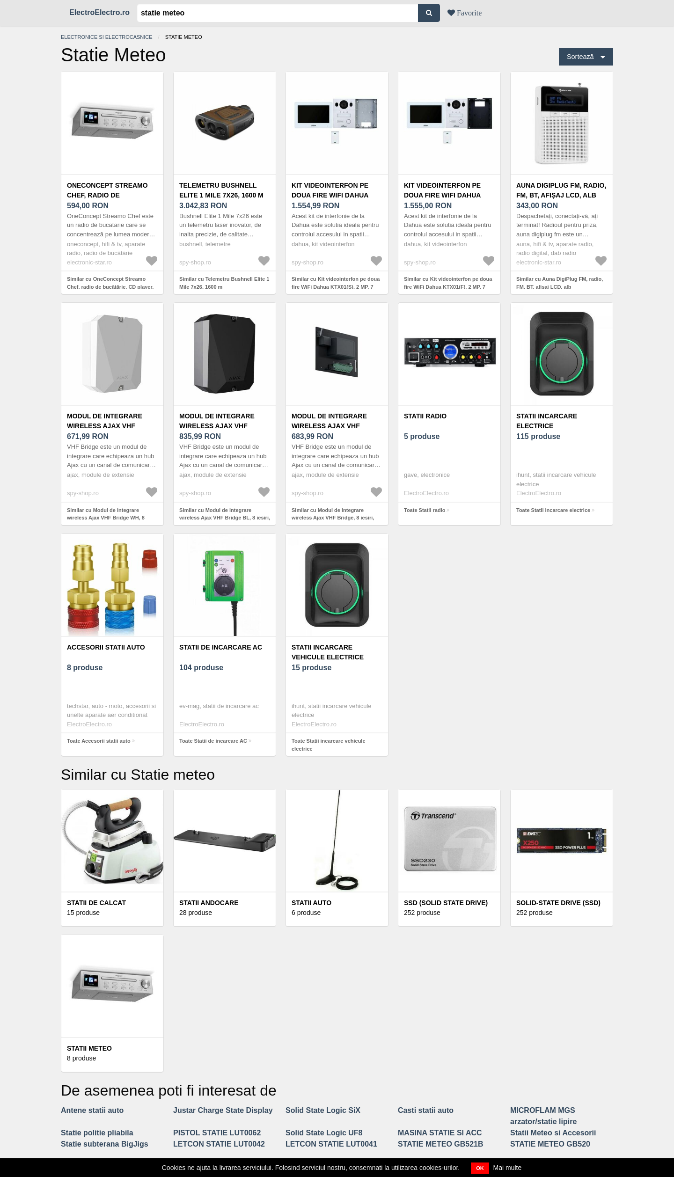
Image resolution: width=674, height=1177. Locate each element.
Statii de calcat (96, 903)
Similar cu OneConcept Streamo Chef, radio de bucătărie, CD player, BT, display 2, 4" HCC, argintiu (110, 286)
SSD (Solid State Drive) (446, 903)
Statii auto (311, 903)
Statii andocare (209, 903)
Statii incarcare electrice (546, 421)
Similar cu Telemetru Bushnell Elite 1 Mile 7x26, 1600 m (224, 283)
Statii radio (425, 416)
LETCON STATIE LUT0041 (331, 1144)
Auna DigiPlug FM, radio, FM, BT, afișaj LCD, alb (561, 190)
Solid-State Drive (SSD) (558, 903)
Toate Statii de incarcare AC (213, 741)
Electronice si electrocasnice (107, 37)
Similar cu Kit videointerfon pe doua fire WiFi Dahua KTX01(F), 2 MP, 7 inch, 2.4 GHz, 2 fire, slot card (448, 286)
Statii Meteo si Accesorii (553, 1133)
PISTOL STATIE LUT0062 (217, 1133)
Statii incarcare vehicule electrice (328, 652)
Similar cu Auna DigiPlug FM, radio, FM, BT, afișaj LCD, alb (559, 283)
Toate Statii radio (424, 510)
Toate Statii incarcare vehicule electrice (329, 745)
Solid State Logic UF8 (324, 1133)
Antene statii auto (92, 1110)
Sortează (580, 56)
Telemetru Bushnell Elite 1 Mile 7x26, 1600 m (221, 190)
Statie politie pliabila (97, 1133)
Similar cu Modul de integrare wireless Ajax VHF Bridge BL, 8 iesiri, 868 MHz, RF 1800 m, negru (224, 517)
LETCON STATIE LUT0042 (219, 1144)
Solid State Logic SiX (323, 1110)
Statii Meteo (89, 1048)
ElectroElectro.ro (99, 12)
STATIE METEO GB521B (441, 1144)
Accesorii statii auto (106, 647)
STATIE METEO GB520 (550, 1144)
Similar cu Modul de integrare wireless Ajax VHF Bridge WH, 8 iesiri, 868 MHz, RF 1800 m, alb (106, 517)
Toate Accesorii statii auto (99, 741)
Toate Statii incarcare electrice (553, 510)
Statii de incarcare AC (220, 647)
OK (480, 1168)
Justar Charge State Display (223, 1110)
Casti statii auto (426, 1110)
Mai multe (507, 1167)
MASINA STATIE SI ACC (440, 1133)
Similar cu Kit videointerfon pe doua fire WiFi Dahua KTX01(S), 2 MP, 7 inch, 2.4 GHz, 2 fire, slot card (336, 286)
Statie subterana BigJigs (104, 1144)
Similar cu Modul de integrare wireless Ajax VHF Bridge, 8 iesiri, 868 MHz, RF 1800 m (333, 517)
